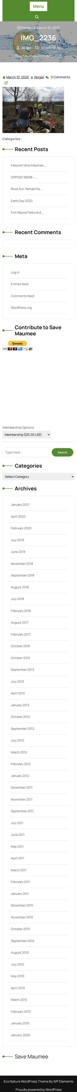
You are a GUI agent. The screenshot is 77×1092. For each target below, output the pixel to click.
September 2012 (22, 728)
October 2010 (20, 929)
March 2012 (19, 752)
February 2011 (20, 882)
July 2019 (17, 540)
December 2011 (21, 787)
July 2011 (17, 823)
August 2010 (20, 952)
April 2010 (18, 988)
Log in (15, 272)
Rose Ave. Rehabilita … (26, 189)
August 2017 (20, 622)
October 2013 (20, 658)
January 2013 (20, 705)
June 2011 (18, 834)
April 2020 (18, 516)
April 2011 (17, 858)
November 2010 (22, 917)
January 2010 (20, 1023)
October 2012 (20, 717)
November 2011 (21, 799)
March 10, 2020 (17, 77)
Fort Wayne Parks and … (27, 212)
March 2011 (18, 870)
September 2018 (22, 575)
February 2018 (21, 611)
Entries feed (19, 284)
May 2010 (17, 976)
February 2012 (21, 764)
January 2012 (20, 776)
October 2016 (20, 646)
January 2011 (20, 894)
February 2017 (21, 634)
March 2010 (19, 999)
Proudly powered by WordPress (39, 1089)
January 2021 (20, 504)
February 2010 (21, 1011)
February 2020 (21, 528)
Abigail (39, 77)
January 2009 (20, 1035)
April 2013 (18, 693)
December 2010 (22, 905)
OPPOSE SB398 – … (24, 177)
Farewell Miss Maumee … (28, 165)
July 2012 (17, 740)
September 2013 (22, 669)
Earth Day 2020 (21, 201)
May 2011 (17, 846)
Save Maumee (25, 56)
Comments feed (22, 296)
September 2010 (22, 941)
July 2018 (17, 599)
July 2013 (17, 681)
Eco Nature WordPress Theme (26, 1081)
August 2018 (20, 587)
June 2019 (18, 552)
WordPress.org (21, 307)
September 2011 (22, 811)
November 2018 (22, 563)
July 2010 (17, 964)
